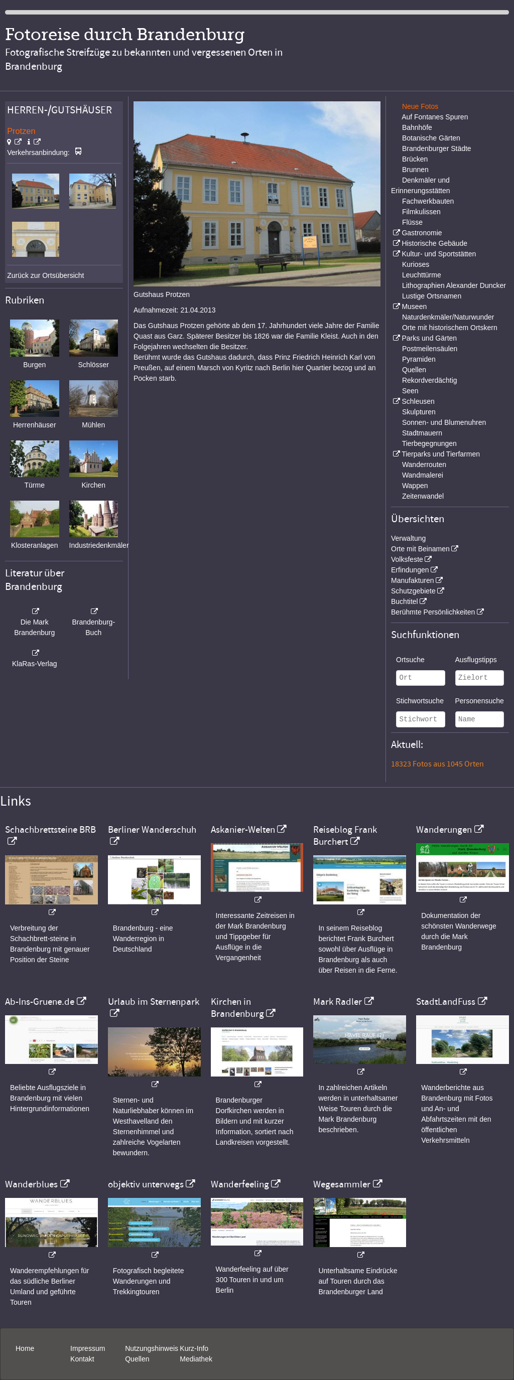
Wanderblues (31, 1184)
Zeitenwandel (423, 496)
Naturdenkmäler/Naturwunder (448, 317)
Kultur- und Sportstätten (439, 254)
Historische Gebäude (434, 243)
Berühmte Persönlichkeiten (433, 612)
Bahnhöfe (417, 127)
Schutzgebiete (413, 591)
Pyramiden (419, 359)
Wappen (415, 486)
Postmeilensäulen (430, 349)
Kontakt (82, 1359)
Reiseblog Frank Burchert (345, 836)
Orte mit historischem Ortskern (449, 328)
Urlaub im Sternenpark (153, 1002)
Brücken (415, 159)
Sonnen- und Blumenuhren (444, 422)
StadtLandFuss (445, 1002)
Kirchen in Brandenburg (237, 1008)
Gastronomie (422, 233)
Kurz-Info (194, 1348)
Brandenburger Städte (436, 148)
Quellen (414, 370)
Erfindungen (410, 570)
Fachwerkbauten (428, 201)
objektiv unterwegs (146, 1184)
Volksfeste (407, 559)
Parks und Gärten (429, 338)
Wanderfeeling (240, 1184)
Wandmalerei (422, 475)
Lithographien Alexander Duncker (454, 285)
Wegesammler (341, 1184)
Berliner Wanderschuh (152, 830)
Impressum (87, 1348)
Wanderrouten (424, 465)
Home (25, 1348)
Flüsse (412, 222)
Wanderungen (444, 830)
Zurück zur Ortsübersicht (45, 275)
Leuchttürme (421, 275)
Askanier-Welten (243, 830)
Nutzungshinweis (151, 1348)
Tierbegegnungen (429, 443)
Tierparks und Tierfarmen (441, 454)
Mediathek (196, 1359)
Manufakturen (412, 580)
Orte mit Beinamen (420, 549)
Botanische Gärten (431, 138)
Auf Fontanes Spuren (435, 117)
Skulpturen (419, 412)
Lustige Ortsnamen (431, 296)
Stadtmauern (422, 433)
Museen (414, 306)
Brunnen (415, 170)
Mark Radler (337, 1002)
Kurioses (415, 264)
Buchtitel (404, 601)
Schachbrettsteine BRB (50, 830)
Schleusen (418, 401)
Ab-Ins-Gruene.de (39, 1002)
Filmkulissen (421, 212)
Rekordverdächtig (429, 380)
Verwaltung (408, 538)
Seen (410, 391)
